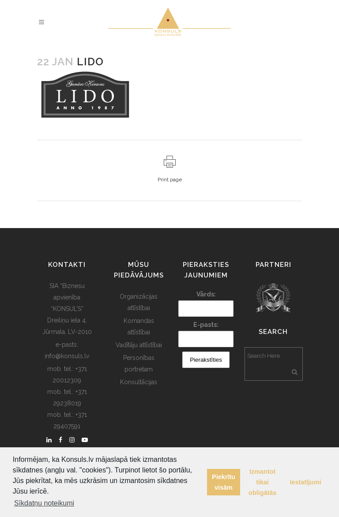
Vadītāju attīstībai (139, 344)
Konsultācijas (138, 382)
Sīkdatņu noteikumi (44, 503)
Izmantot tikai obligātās (262, 482)
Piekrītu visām (223, 482)
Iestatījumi (305, 482)
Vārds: (206, 294)
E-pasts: (205, 324)
